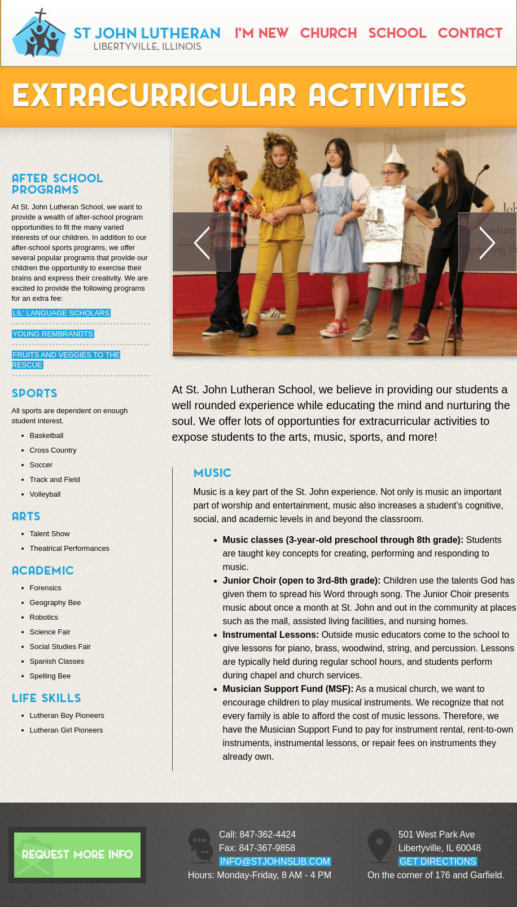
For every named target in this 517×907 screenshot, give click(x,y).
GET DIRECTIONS (438, 861)
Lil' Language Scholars (61, 313)
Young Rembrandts (53, 334)
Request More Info (77, 855)
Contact (470, 33)
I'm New (262, 33)
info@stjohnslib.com (275, 861)
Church (328, 33)
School (398, 33)
